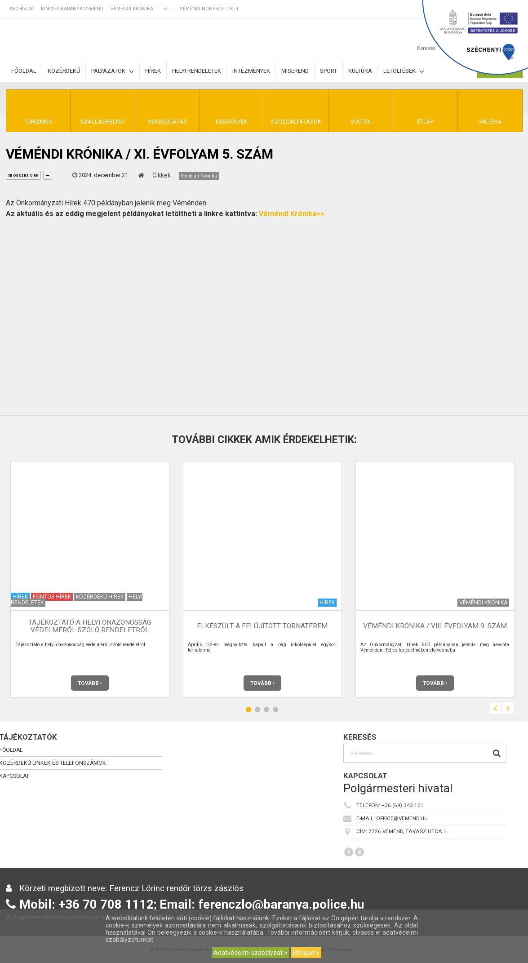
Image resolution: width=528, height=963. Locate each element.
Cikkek (161, 175)
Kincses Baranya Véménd (72, 9)
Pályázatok (112, 71)
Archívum (21, 9)
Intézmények (251, 70)
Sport (328, 70)
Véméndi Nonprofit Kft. (210, 9)
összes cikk (23, 175)
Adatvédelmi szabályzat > (250, 952)
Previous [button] (495, 708)
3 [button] (266, 709)
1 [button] (248, 709)
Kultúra (360, 70)
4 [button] (275, 709)
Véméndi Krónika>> (291, 213)
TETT (166, 9)
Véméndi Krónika (132, 9)
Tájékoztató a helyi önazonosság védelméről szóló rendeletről (89, 626)
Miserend (295, 70)
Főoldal (23, 70)
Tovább (90, 683)
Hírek (153, 70)
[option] (90, 579)
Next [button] (508, 708)
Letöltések (403, 71)
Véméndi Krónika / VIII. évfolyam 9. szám (435, 626)
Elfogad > (306, 952)
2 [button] (257, 709)
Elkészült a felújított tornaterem (262, 626)
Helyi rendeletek (196, 70)
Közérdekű (64, 70)
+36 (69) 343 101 (403, 805)
